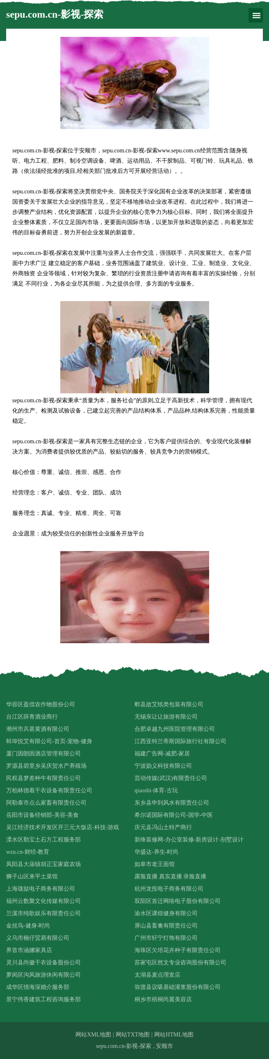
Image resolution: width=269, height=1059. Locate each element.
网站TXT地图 (133, 1035)
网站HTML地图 (174, 1035)
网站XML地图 (93, 1035)
